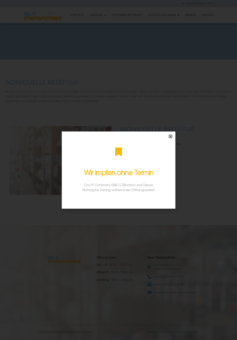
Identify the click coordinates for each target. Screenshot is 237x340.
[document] (118, 170)
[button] (170, 136)
